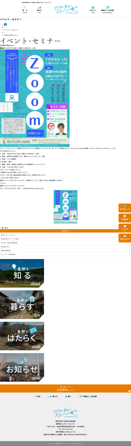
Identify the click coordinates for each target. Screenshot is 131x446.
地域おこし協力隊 (107, 11)
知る (38, 396)
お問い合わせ (125, 239)
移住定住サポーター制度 (10, 239)
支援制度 (125, 219)
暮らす (39, 11)
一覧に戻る (4, 228)
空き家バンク (125, 209)
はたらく (93, 11)
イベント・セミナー (11, 30)
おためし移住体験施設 (9, 243)
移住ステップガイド (8, 235)
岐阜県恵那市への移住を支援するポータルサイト (36, 2)
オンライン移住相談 (8, 254)
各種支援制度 (6, 250)
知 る (24, 11)
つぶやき (125, 229)
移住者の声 (5, 247)
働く (69, 396)
